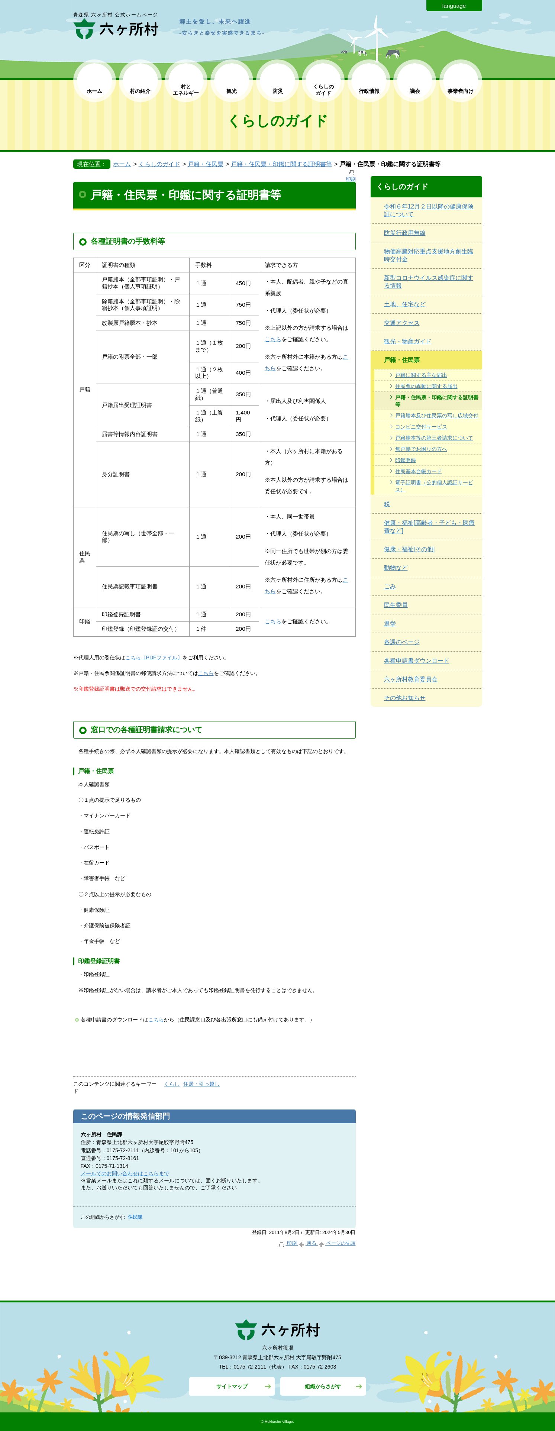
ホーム (94, 91)
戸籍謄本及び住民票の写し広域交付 (436, 416)
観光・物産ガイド (408, 341)
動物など (396, 568)
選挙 (390, 623)
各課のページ (402, 642)
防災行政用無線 (405, 233)
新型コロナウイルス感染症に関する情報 (428, 282)
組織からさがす (323, 1386)
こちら (273, 339)
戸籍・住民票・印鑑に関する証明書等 (281, 164)
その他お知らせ (405, 698)
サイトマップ (232, 1386)
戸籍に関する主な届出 (421, 375)
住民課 (135, 1217)
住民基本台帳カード (418, 471)
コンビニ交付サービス (421, 427)
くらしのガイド (159, 164)
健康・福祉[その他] (409, 549)
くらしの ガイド (323, 90)
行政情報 (369, 91)
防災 (277, 91)
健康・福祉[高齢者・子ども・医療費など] (429, 527)
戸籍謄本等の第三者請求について (434, 438)
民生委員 (396, 605)
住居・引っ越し (201, 1084)
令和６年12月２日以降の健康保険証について (429, 210)
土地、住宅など (405, 304)
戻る (308, 1243)
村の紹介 (140, 91)
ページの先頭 (337, 1243)
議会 (415, 91)
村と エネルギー (186, 90)
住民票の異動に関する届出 (426, 386)
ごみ (390, 586)
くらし (172, 1084)
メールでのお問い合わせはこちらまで (125, 1173)
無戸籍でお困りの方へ (421, 449)
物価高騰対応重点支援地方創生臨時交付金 (428, 255)
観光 (231, 91)
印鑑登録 (405, 460)
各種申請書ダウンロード (416, 661)
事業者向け (461, 91)
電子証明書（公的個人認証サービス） (434, 485)
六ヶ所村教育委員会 (411, 679)
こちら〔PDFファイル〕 (154, 657)
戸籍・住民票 (205, 164)
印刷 (288, 1243)
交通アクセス (402, 323)
